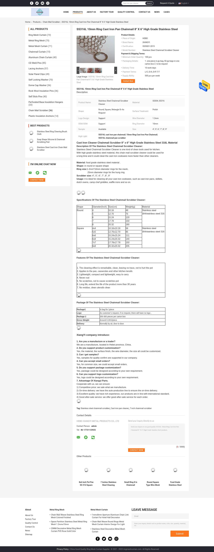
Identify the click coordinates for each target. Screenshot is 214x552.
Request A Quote (167, 3)
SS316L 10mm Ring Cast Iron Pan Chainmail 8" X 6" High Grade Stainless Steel (95, 79)
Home (66, 12)
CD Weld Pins (35, 63)
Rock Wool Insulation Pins (41, 91)
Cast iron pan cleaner (120, 408)
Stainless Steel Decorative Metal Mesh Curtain (108, 530)
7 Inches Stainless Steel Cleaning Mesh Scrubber (108, 483)
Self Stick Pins (35, 96)
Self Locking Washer (38, 79)
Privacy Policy (63, 549)
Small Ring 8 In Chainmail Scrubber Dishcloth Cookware (130, 483)
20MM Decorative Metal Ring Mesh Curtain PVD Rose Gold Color (66, 529)
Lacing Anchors (36, 68)
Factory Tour (107, 12)
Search (149, 3)
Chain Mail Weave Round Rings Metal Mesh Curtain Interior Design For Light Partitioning (108, 523)
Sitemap (28, 534)
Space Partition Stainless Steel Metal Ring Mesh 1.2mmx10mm (69, 522)
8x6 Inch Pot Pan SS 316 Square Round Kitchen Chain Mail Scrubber (86, 483)
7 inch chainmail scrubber (141, 408)
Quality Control (126, 12)
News (157, 12)
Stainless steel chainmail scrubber (95, 408)
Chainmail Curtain (37, 51)
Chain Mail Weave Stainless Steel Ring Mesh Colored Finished (67, 516)
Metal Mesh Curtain (38, 46)
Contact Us (144, 12)
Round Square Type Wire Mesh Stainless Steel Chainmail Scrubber (153, 483)
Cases (167, 12)
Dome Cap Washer (38, 85)
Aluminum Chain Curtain (40, 57)
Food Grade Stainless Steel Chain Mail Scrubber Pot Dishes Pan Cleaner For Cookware (175, 483)
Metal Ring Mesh (37, 40)
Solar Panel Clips (37, 74)
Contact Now (128, 81)
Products (78, 12)
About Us (91, 12)
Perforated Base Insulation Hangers (46, 102)
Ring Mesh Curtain (37, 35)
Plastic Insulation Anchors (41, 116)
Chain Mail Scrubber (51, 22)
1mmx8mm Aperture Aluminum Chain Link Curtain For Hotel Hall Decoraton (110, 516)
